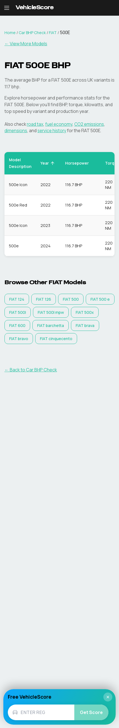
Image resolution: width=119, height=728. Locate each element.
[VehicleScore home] (34, 8)
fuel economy (58, 124)
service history (51, 131)
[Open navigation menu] (6, 7)
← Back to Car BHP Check (30, 370)
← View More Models (25, 44)
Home (10, 32)
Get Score (91, 712)
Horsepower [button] (80, 163)
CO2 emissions (89, 124)
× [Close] (108, 697)
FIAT (53, 32)
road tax (35, 124)
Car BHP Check (32, 32)
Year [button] (48, 163)
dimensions (15, 131)
